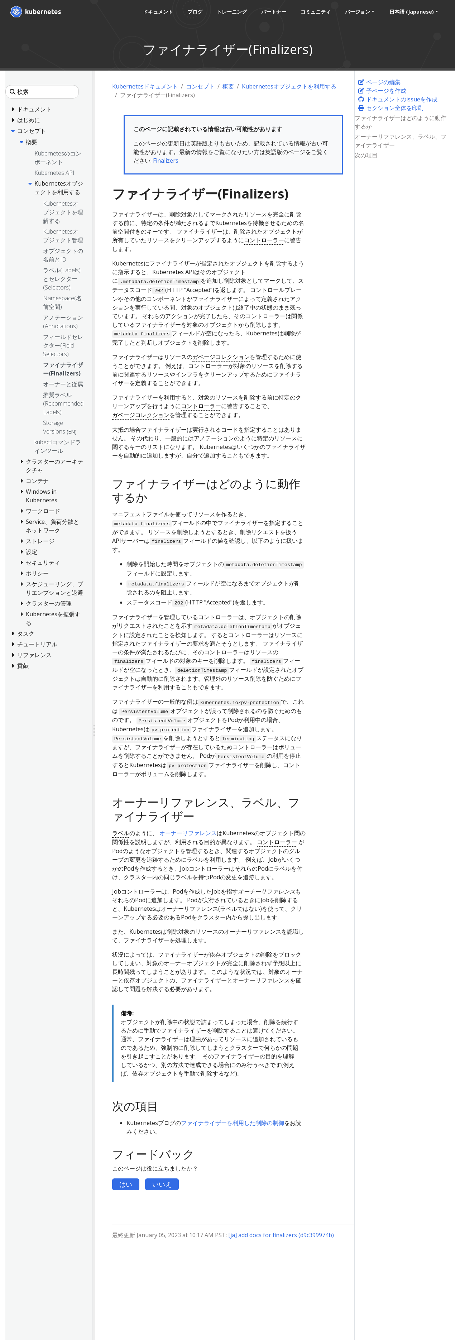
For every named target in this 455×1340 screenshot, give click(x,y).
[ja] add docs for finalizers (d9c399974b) (281, 1235)
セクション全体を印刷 (390, 108)
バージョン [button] (357, 11)
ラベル (120, 833)
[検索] (42, 92)
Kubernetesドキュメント (145, 86)
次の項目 (366, 155)
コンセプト (200, 86)
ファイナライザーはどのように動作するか (400, 122)
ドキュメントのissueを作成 (397, 99)
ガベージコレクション (221, 357)
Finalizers (165, 160)
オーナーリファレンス (188, 833)
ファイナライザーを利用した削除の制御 (232, 1123)
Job (272, 859)
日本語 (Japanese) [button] (411, 11)
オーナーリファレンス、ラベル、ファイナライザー (400, 141)
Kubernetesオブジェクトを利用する (289, 86)
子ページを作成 (382, 91)
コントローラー (264, 240)
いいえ (162, 1184)
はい (125, 1184)
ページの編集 (379, 82)
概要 (228, 86)
